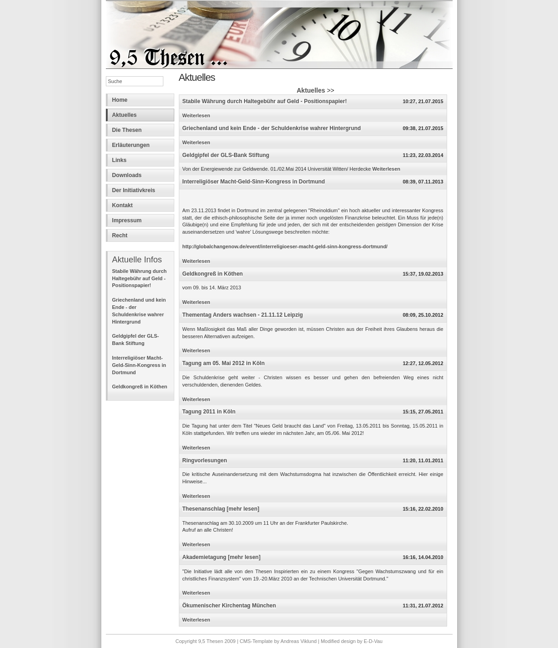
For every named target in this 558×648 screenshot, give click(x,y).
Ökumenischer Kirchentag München (229, 605)
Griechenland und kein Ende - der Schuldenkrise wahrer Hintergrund (272, 128)
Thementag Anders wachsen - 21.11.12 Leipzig (243, 315)
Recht (120, 235)
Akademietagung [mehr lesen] (222, 557)
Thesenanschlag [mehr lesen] (221, 509)
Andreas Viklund (299, 641)
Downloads (127, 175)
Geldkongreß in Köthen (139, 386)
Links (119, 160)
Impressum (127, 220)
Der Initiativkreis (134, 190)
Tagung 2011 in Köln (209, 411)
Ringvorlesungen (205, 460)
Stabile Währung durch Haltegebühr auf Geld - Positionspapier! (139, 278)
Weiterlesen (196, 115)
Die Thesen (127, 130)
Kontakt (122, 205)
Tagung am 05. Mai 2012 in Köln (224, 363)
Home (120, 100)
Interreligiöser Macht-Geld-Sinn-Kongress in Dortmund (139, 365)
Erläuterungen (131, 145)
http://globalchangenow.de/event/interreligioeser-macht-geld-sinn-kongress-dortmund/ (285, 246)
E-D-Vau (373, 641)
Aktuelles (124, 115)
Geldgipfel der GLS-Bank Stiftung (226, 155)
